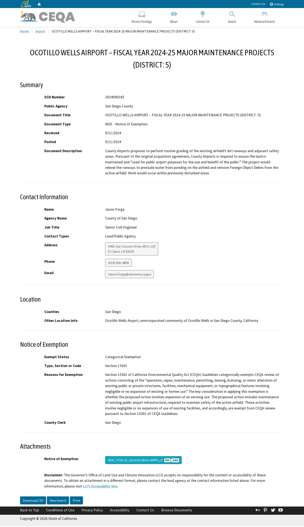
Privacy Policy (92, 510)
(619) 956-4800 (118, 263)
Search (232, 16)
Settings (277, 4)
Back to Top (29, 510)
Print (76, 501)
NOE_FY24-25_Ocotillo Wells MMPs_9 (143, 461)
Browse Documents (176, 510)
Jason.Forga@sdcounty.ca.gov (129, 275)
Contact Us (258, 4)
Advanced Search (264, 16)
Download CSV (33, 501)
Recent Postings (142, 16)
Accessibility (119, 510)
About (174, 16)
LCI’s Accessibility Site (100, 487)
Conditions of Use (60, 510)
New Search (58, 501)
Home (24, 32)
